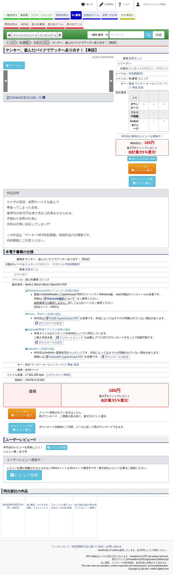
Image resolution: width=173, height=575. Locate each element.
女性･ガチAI (109, 15)
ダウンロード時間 (58, 374)
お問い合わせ (114, 546)
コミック (46, 15)
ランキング (48, 35)
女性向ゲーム (91, 15)
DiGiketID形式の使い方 (26, 97)
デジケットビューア (69, 337)
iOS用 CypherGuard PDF (62, 318)
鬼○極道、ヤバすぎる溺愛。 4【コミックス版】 (37, 507)
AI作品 (24, 24)
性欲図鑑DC (136, 73)
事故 (135, 87)
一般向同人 (11, 15)
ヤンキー (140, 83)
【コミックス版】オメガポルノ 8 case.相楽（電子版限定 (61, 507)
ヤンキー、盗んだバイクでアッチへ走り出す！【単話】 (52, 50)
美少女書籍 (38, 24)
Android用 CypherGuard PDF (64, 356)
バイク (63, 364)
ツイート (14, 65)
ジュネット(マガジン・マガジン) (148, 68)
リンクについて (60, 546)
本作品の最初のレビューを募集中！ (142, 136)
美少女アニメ (74, 24)
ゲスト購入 (142, 181)
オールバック (154, 83)
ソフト (35, 15)
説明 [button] (134, 97)
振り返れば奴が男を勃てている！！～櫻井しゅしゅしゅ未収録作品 (86, 507)
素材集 (24, 15)
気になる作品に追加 (142, 158)
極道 (131, 83)
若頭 (140, 87)
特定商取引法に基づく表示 (88, 546)
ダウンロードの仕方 (48, 323)
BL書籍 (76, 15)
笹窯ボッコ (135, 58)
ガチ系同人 (127, 15)
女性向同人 (62, 15)
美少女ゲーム (56, 24)
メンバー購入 (142, 168)
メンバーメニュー (25, 35)
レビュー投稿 (56, 447)
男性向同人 (11, 24)
